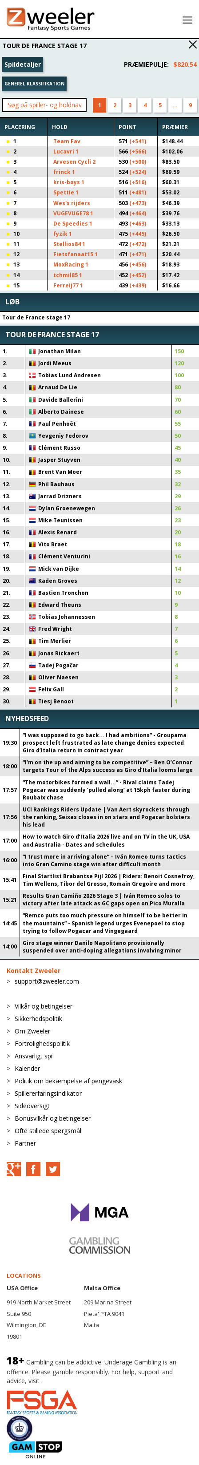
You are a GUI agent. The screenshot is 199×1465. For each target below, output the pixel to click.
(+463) (137, 223)
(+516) (137, 182)
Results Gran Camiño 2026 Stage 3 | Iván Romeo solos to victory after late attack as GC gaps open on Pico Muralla (104, 899)
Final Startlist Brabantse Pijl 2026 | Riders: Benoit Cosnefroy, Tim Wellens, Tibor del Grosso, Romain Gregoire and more (109, 880)
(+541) (137, 141)
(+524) (137, 172)
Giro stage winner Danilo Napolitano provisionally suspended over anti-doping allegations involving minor (102, 946)
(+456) (137, 264)
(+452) (137, 275)
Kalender (27, 1068)
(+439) (137, 285)
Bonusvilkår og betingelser (53, 1118)
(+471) (137, 254)
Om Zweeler (32, 1031)
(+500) (137, 161)
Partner (25, 1143)
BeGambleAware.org (74, 1380)
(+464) (137, 213)
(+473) (137, 203)
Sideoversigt (32, 1106)
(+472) (137, 244)
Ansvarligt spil (34, 1056)
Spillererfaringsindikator (48, 1093)
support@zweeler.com (47, 981)
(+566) (137, 151)
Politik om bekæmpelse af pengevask (68, 1081)
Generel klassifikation (34, 84)
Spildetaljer (22, 64)
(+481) (137, 192)
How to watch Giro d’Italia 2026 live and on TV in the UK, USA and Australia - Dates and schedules (106, 840)
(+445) (137, 234)
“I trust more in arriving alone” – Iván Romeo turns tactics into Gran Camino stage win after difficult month (104, 860)
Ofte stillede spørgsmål (48, 1130)
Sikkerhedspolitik (38, 1018)
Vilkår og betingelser (43, 1006)
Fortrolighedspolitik (42, 1043)
